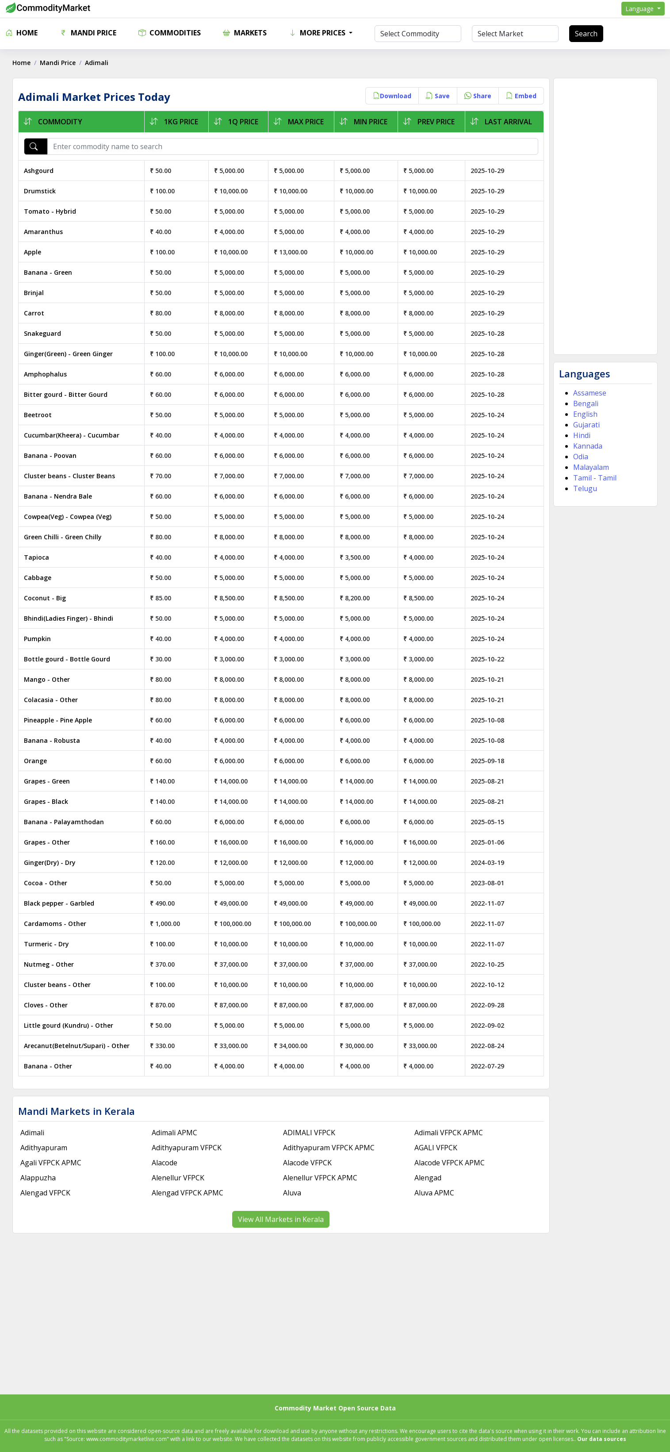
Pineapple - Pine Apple (59, 720)
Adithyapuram (44, 1147)
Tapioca (37, 557)
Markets (245, 33)
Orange (36, 761)
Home (21, 33)
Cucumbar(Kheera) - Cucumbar (72, 435)
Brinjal (35, 292)
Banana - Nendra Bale (59, 496)
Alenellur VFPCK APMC (320, 1178)
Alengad (427, 1178)
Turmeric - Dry (47, 944)
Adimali (33, 1132)
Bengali (584, 403)
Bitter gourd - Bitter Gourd (66, 394)
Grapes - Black (47, 801)
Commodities (169, 33)
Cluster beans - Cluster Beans (70, 476)
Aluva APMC (434, 1193)
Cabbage (38, 577)
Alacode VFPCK (307, 1163)
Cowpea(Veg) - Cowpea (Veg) (68, 516)
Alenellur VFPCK (178, 1178)
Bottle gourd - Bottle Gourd (68, 659)
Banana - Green (49, 272)
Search (586, 33)
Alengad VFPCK (46, 1193)
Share (476, 96)
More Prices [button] (318, 33)
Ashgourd (39, 170)
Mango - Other (48, 679)
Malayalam (590, 467)
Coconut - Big (46, 598)
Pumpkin (38, 638)
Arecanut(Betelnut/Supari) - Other (77, 1045)
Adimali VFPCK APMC (448, 1132)
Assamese (588, 393)
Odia (579, 456)
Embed (520, 96)
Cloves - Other (47, 1005)
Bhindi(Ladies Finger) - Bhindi (69, 618)
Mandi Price (88, 33)
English (584, 414)
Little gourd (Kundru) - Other (69, 1025)
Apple (33, 252)
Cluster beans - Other (58, 984)
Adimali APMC (175, 1132)
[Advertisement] (604, 216)
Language (640, 8)
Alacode (165, 1163)
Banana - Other (49, 1066)
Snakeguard (43, 333)
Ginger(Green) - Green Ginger (69, 354)
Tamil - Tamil (594, 478)
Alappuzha (39, 1178)
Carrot (35, 313)
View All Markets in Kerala (281, 1219)
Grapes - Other (48, 842)
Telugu (584, 488)
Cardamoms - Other (56, 923)
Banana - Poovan (51, 455)
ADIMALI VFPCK (309, 1132)
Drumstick (41, 191)
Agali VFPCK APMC (51, 1163)
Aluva (292, 1193)
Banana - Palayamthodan (65, 822)
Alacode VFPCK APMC (449, 1163)
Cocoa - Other (46, 883)
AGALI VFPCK (435, 1147)
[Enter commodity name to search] (292, 146)
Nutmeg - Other (50, 964)
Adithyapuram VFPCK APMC (329, 1147)
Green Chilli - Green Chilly (64, 537)
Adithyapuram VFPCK (187, 1147)
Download (391, 96)
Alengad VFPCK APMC (188, 1193)
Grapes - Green (48, 781)
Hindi (581, 435)
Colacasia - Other (52, 699)
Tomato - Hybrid (51, 211)
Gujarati (585, 425)
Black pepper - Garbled (60, 903)
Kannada (586, 446)
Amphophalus (46, 374)
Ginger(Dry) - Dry (51, 862)
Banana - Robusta (53, 740)
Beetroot (39, 415)
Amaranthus (44, 231)
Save (437, 96)
